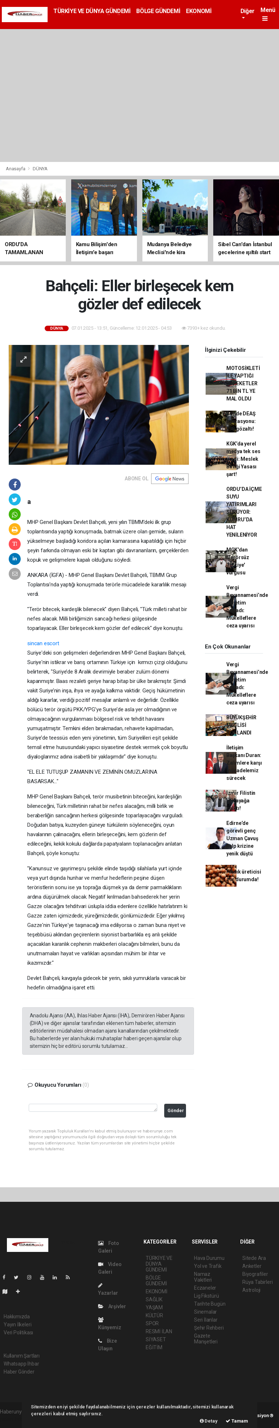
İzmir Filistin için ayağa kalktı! (240, 800)
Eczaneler (205, 1288)
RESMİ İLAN (159, 1331)
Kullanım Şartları (22, 1356)
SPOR (152, 1323)
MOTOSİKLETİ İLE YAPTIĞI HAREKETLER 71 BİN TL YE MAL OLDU (243, 383)
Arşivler (112, 1306)
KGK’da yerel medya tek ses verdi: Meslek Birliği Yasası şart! (243, 459)
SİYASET (156, 1339)
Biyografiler (255, 1274)
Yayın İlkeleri (17, 1324)
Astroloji (251, 1290)
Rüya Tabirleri (257, 1282)
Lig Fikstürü (206, 1296)
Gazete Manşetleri (206, 1338)
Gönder (175, 1110)
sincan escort (43, 643)
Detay (209, 1421)
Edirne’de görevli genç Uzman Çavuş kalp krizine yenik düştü (242, 838)
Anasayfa (16, 168)
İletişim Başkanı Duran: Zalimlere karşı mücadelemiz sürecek (244, 763)
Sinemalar (205, 1312)
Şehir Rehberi (209, 1328)
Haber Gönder (19, 1372)
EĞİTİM (154, 1347)
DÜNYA (40, 168)
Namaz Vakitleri (203, 1277)
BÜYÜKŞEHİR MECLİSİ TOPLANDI (241, 725)
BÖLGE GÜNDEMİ (158, 11)
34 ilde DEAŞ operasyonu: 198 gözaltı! (241, 421)
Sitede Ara (254, 1258)
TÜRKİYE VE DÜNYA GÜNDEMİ (91, 11)
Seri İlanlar (206, 1320)
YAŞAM (154, 1307)
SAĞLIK (154, 1299)
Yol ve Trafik (208, 1266)
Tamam (237, 1421)
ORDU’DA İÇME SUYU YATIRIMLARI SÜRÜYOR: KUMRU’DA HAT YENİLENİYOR (244, 512)
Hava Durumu (209, 1258)
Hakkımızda (17, 1316)
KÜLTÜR (154, 1315)
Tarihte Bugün (210, 1304)
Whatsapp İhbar (21, 1364)
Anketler (251, 1266)
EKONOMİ (198, 11)
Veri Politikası (18, 1332)
